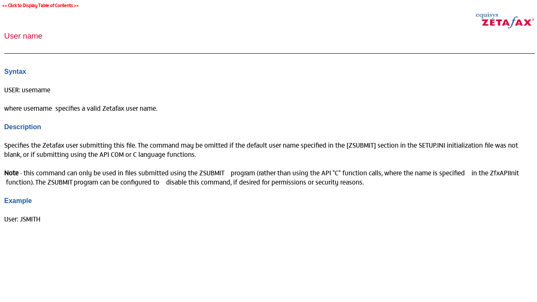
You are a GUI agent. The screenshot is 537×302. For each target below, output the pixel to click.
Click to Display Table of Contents (40, 5)
